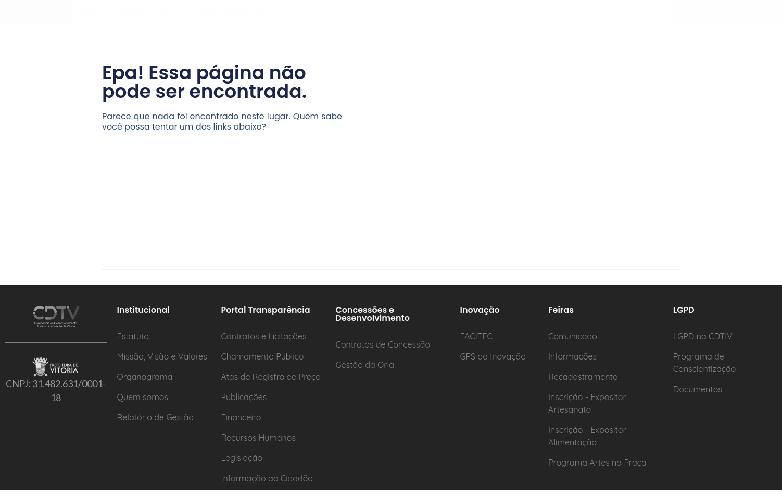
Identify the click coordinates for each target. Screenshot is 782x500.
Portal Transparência (242, 17)
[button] (148, 17)
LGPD (594, 17)
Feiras (546, 17)
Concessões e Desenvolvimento (378, 17)
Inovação (488, 17)
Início (92, 17)
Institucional (148, 17)
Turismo (647, 17)
